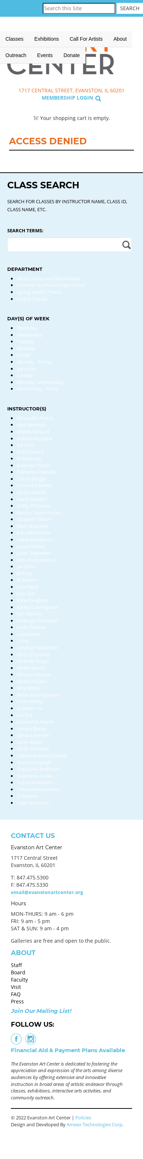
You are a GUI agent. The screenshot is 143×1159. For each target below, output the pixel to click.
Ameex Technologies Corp (94, 1124)
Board (18, 972)
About (120, 39)
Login (85, 97)
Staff (16, 965)
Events (45, 55)
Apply (125, 244)
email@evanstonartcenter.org (47, 892)
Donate (71, 55)
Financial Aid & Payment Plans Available (68, 1050)
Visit (16, 986)
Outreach (15, 55)
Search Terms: (25, 230)
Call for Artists (86, 39)
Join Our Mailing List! (41, 1010)
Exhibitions (46, 39)
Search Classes (130, 62)
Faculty (19, 979)
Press (17, 1001)
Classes (14, 39)
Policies (83, 1117)
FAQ (16, 994)
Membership (58, 97)
